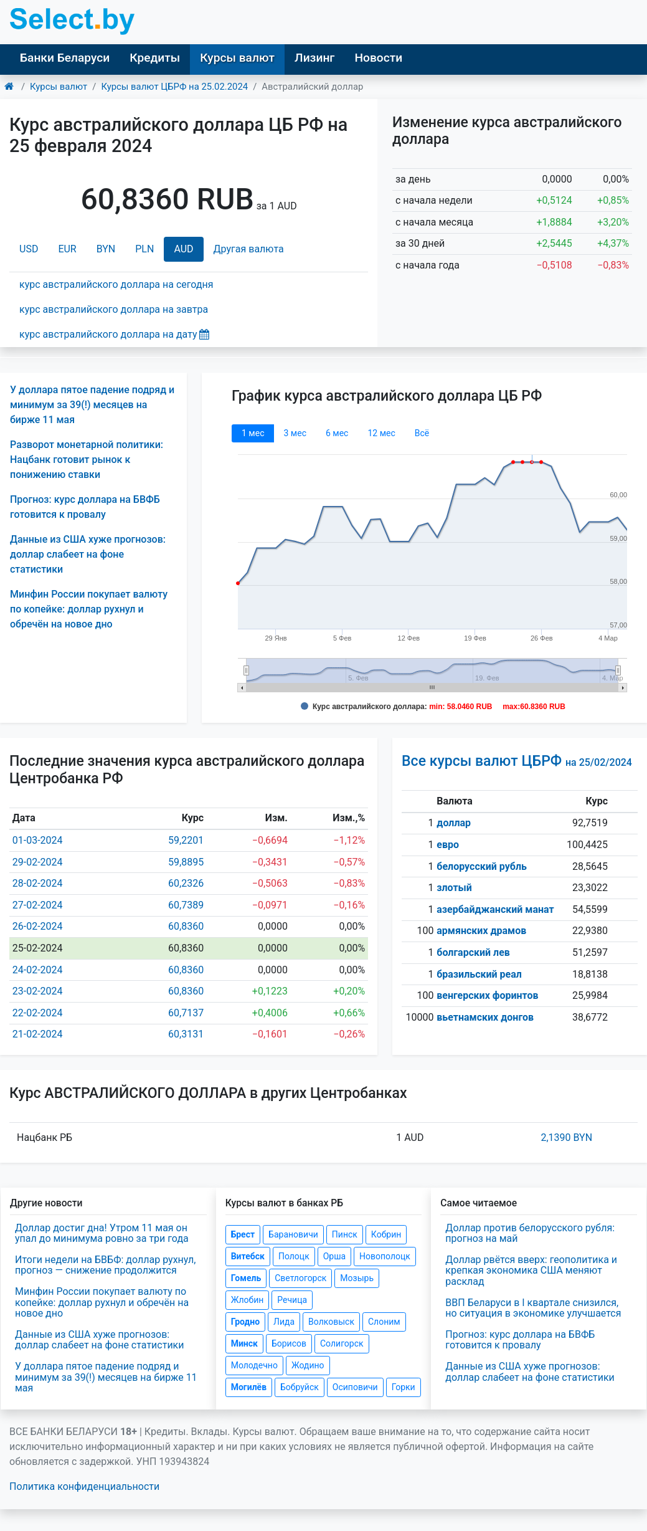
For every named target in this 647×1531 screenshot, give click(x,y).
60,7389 (186, 905)
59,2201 (186, 840)
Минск (244, 1343)
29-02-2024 (37, 862)
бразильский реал (479, 974)
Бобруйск (299, 1387)
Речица (292, 1300)
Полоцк (293, 1256)
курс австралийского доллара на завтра (113, 309)
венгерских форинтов (487, 995)
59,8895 (186, 862)
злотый (454, 888)
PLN (144, 249)
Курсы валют (237, 57)
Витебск (248, 1256)
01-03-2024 (37, 840)
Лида (284, 1322)
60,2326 (186, 883)
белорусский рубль (482, 866)
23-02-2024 (37, 991)
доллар (454, 823)
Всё (422, 433)
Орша (334, 1256)
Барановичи (293, 1234)
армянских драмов (481, 931)
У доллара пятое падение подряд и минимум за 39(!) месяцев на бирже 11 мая (92, 405)
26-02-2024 (37, 926)
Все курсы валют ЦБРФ (517, 761)
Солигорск (342, 1343)
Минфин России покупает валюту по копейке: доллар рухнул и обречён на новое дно (89, 609)
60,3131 (186, 1034)
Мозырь (357, 1278)
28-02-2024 (37, 883)
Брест (243, 1234)
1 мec (253, 433)
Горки (403, 1387)
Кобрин (386, 1234)
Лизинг (314, 57)
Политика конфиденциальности (84, 1486)
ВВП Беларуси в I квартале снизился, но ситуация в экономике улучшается (533, 1308)
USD (28, 249)
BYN (106, 249)
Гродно (245, 1322)
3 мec (294, 433)
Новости (378, 57)
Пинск (344, 1234)
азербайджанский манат (495, 909)
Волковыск (331, 1322)
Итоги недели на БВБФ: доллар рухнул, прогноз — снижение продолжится (105, 1265)
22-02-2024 (37, 1013)
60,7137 (186, 1013)
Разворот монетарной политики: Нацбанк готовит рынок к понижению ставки (86, 459)
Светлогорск (300, 1278)
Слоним (384, 1322)
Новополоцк (384, 1256)
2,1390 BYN (566, 1137)
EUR (67, 249)
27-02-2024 (37, 905)
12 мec (381, 433)
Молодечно (254, 1365)
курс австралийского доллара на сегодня (116, 284)
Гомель (246, 1278)
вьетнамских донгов (485, 1017)
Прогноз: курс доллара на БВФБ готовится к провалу (520, 1340)
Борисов (289, 1343)
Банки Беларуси (65, 57)
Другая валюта (249, 249)
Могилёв (249, 1387)
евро (448, 845)
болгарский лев (473, 952)
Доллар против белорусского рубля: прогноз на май (530, 1233)
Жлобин (247, 1300)
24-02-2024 (37, 970)
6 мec (337, 433)
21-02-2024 (37, 1034)
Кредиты (155, 57)
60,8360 (186, 926)
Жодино (307, 1365)
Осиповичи (355, 1387)
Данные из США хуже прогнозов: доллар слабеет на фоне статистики (88, 554)
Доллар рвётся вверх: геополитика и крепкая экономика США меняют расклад (531, 1270)
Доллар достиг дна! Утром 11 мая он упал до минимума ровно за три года (102, 1233)
